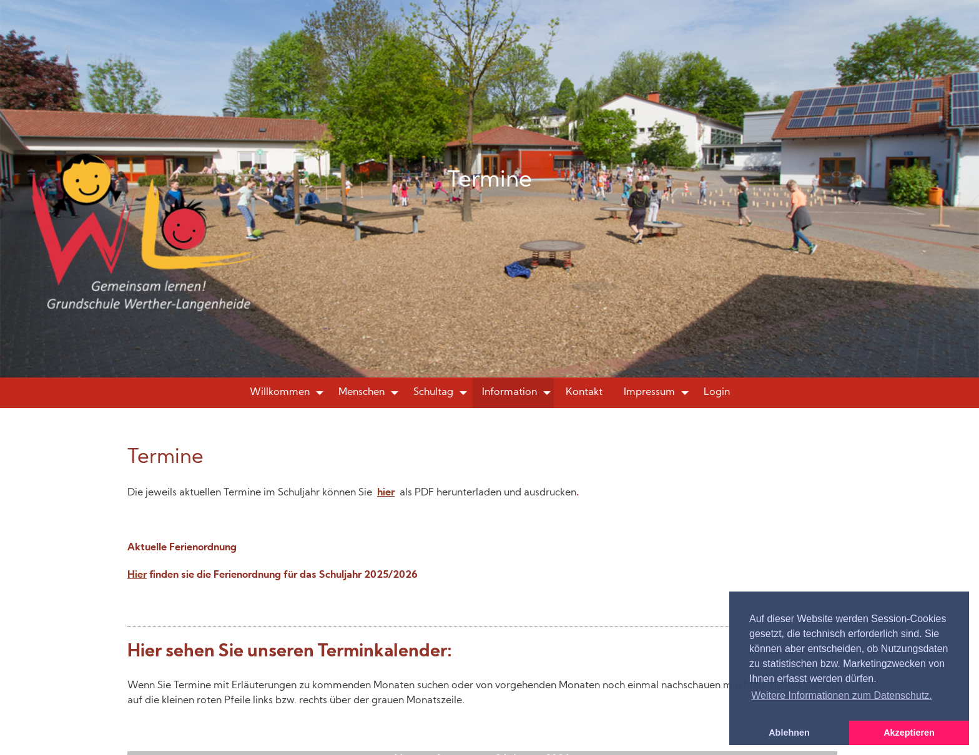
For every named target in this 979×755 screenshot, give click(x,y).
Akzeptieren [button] (909, 733)
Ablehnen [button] (789, 733)
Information (509, 392)
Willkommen (280, 392)
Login (717, 392)
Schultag (433, 392)
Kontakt (584, 392)
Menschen (361, 392)
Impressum (649, 392)
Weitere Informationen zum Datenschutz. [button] (841, 695)
